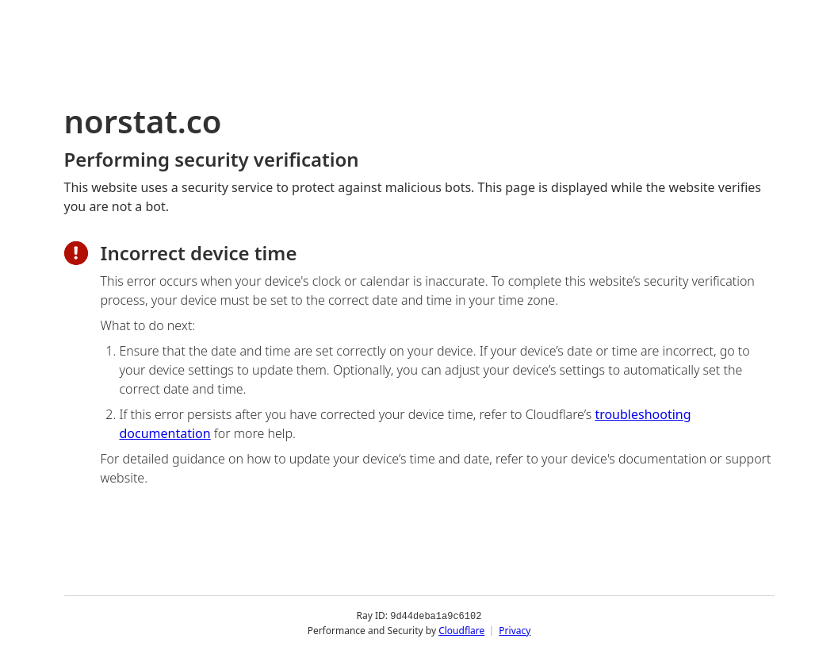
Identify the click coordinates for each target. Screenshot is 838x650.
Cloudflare (461, 630)
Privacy (514, 630)
